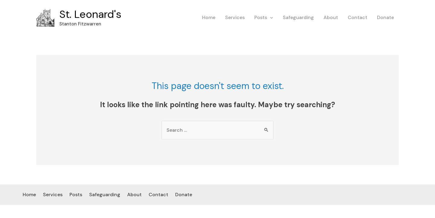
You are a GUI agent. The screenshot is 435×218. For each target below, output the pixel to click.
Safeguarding (298, 17)
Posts (263, 17)
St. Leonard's (90, 14)
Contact (357, 17)
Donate (385, 17)
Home (208, 17)
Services (235, 17)
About (331, 17)
